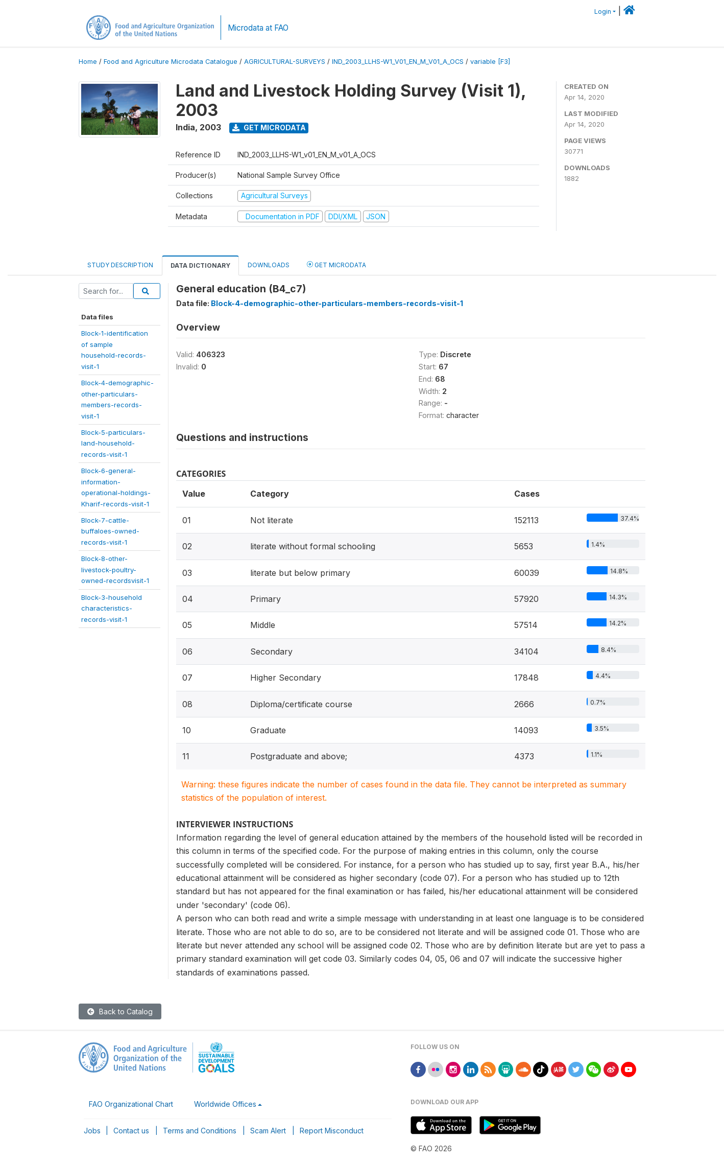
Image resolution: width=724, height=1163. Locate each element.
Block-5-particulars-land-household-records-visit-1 (113, 443)
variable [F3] (490, 61)
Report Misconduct (332, 1130)
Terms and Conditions (199, 1130)
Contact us (131, 1130)
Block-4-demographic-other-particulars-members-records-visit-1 (337, 303)
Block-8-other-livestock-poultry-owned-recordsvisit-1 (115, 569)
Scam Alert (268, 1130)
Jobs (92, 1130)
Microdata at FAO (258, 28)
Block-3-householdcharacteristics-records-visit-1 (111, 608)
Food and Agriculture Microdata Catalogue (170, 61)
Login (602, 11)
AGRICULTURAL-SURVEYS (284, 61)
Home (88, 61)
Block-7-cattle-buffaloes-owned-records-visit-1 (110, 531)
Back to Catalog (120, 1011)
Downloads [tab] (268, 265)
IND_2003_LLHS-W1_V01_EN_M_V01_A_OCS (398, 61)
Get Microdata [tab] (336, 264)
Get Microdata (269, 127)
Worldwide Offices (225, 1104)
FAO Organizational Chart (131, 1104)
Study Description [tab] (120, 265)
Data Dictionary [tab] (200, 265)
